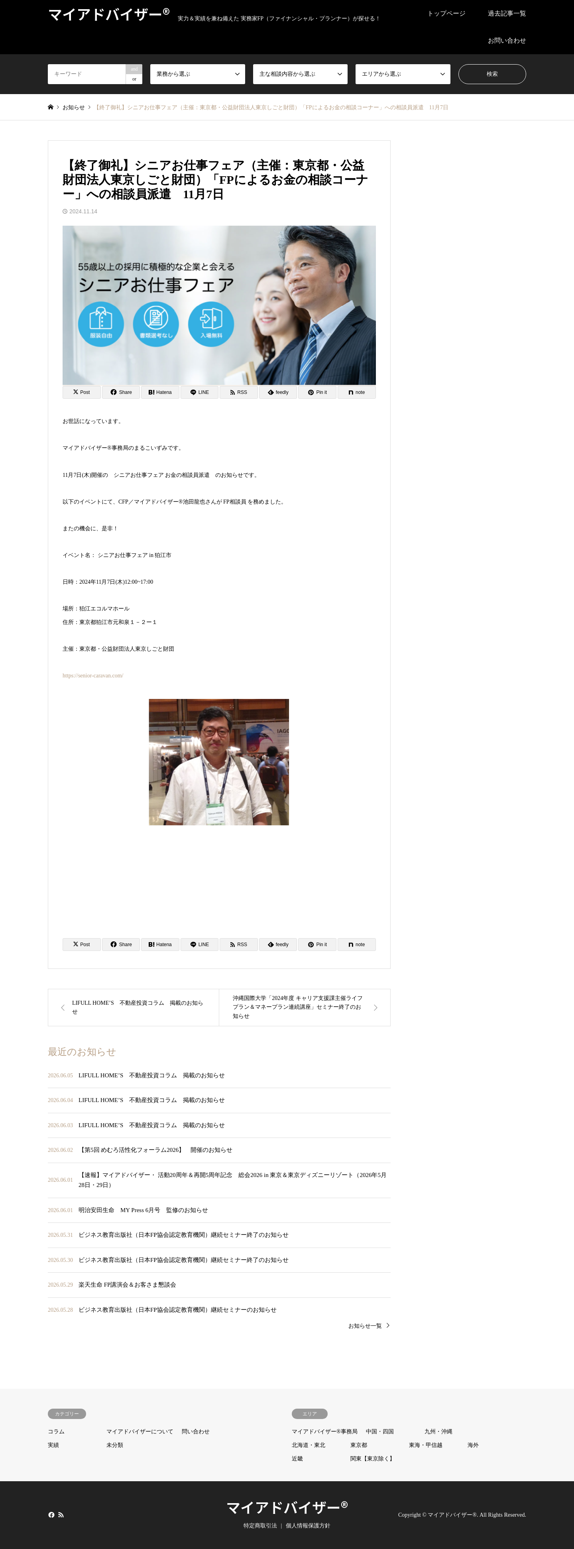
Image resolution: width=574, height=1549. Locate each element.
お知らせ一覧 (365, 1326)
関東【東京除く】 (372, 1459)
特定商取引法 (260, 1526)
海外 (473, 1445)
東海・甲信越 (425, 1445)
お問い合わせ (507, 40)
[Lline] (200, 392)
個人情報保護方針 (308, 1526)
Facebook (50, 1515)
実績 (53, 1445)
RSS (61, 1515)
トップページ (446, 13)
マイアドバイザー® (287, 1506)
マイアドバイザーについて (139, 1432)
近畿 (297, 1459)
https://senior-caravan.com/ (93, 676)
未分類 (114, 1445)
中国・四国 (380, 1432)
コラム (56, 1432)
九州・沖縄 (438, 1432)
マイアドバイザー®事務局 (325, 1432)
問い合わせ (196, 1432)
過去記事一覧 (507, 13)
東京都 (358, 1445)
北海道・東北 (308, 1445)
